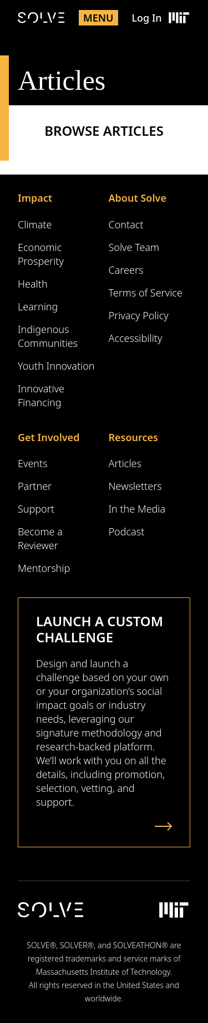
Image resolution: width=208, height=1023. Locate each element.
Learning (38, 306)
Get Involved (48, 437)
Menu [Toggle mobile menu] (98, 17)
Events (33, 463)
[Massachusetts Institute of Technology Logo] (178, 17)
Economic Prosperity (41, 254)
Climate (35, 224)
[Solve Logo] (41, 17)
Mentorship (44, 568)
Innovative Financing (41, 395)
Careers (126, 270)
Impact (35, 197)
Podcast (127, 531)
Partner (35, 486)
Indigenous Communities (48, 336)
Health (33, 283)
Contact (126, 224)
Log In (146, 17)
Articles (125, 463)
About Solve (137, 197)
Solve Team (134, 247)
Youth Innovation (56, 365)
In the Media (137, 508)
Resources (133, 437)
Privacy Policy (139, 315)
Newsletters (135, 486)
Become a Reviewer (40, 538)
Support (36, 508)
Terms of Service (145, 292)
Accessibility (136, 338)
